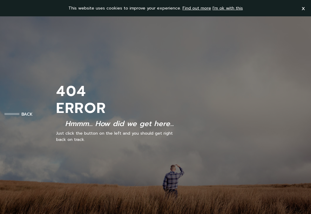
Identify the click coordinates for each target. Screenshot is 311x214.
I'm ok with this (228, 8)
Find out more (197, 8)
